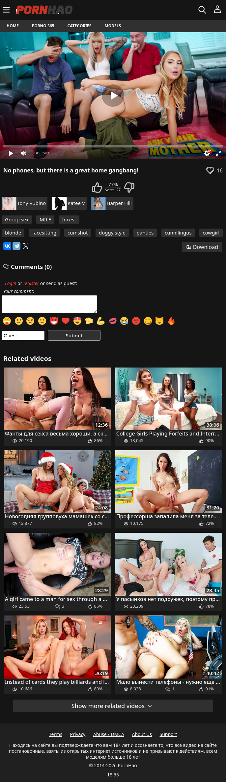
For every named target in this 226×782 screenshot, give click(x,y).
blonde (13, 232)
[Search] (203, 9)
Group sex (17, 219)
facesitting (44, 232)
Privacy (78, 734)
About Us (142, 734)
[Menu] (7, 9)
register (31, 283)
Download (202, 247)
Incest (69, 219)
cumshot (78, 232)
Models (112, 26)
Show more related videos (112, 706)
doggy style (112, 232)
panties (145, 232)
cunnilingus (178, 232)
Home (13, 26)
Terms (55, 734)
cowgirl (211, 232)
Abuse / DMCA (108, 734)
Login (10, 283)
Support (168, 734)
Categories (80, 26)
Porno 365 (43, 26)
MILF (45, 219)
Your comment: (18, 291)
